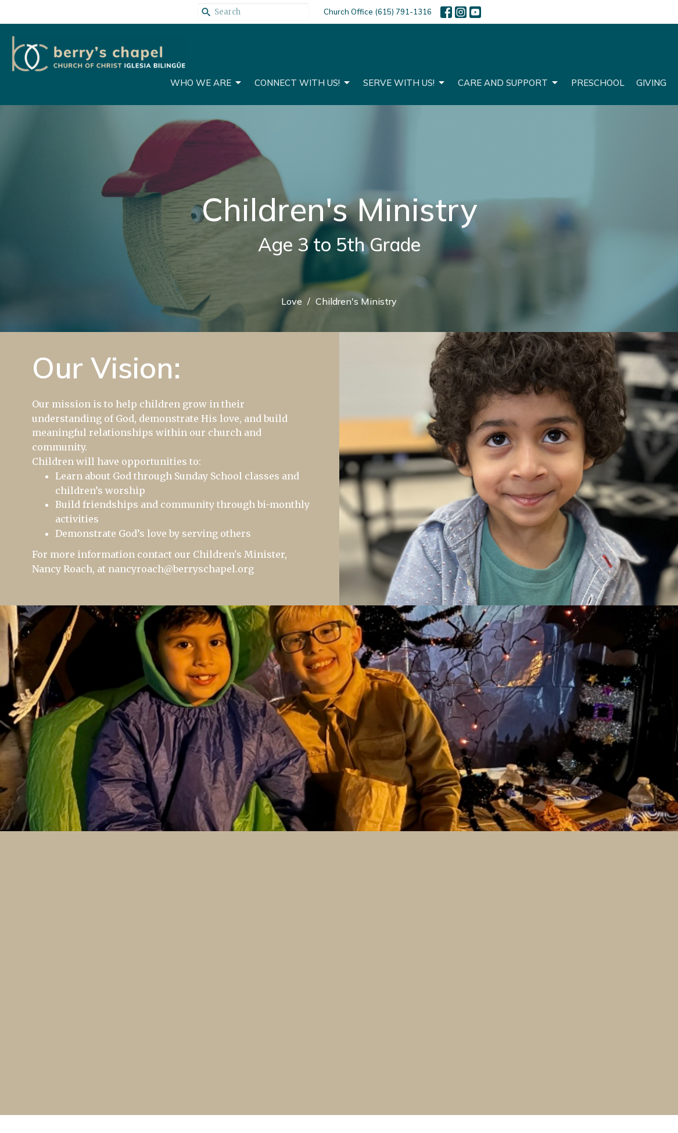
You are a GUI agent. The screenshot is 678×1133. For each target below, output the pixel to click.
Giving (651, 82)
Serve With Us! (404, 83)
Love (291, 301)
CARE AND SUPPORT (508, 83)
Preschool (598, 82)
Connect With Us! (302, 83)
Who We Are (206, 83)
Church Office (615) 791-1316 (378, 11)
